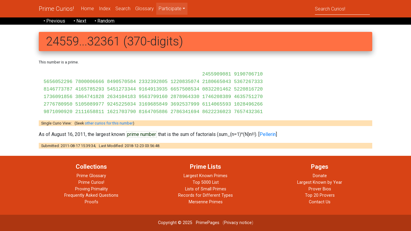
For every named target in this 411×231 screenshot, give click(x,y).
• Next (80, 21)
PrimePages (207, 222)
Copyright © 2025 (175, 222)
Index (105, 8)
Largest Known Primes (205, 175)
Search (122, 8)
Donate (320, 175)
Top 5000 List (206, 182)
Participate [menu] (170, 8)
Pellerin (268, 134)
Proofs (91, 202)
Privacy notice (238, 222)
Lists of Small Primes (205, 189)
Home (87, 8)
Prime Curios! (56, 8)
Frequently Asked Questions (91, 195)
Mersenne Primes (206, 202)
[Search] (342, 8)
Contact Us (319, 202)
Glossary (144, 8)
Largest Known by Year (319, 182)
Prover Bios (320, 189)
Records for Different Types (205, 195)
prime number (141, 134)
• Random (104, 21)
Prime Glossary (91, 175)
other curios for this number (109, 123)
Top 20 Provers (320, 195)
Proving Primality (91, 189)
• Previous (54, 21)
